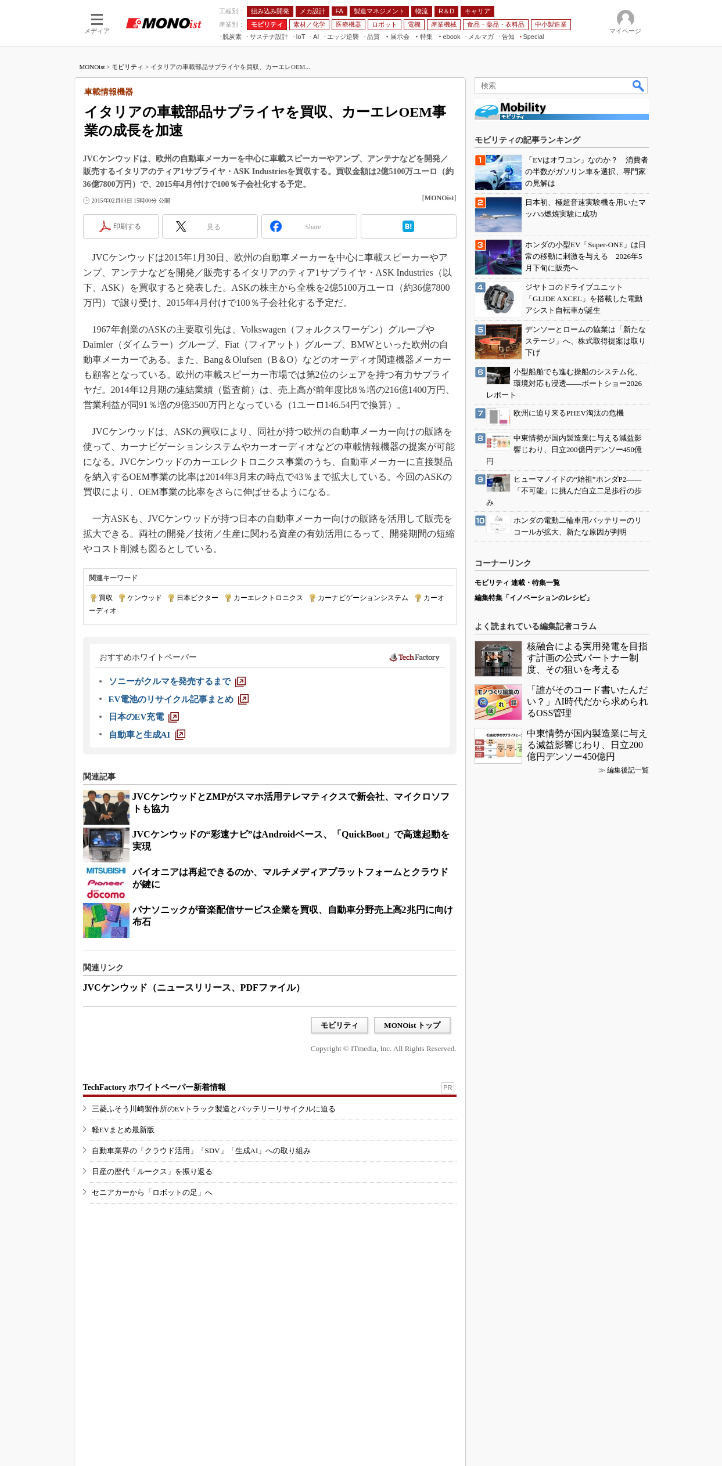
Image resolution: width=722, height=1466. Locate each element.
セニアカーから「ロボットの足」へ (152, 1192)
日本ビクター (197, 598)
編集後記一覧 (628, 770)
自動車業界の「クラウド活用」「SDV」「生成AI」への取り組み (201, 1150)
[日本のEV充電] (144, 716)
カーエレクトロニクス (268, 598)
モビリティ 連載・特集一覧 (517, 583)
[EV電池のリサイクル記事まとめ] (179, 699)
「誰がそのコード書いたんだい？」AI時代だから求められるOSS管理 (587, 701)
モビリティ (127, 66)
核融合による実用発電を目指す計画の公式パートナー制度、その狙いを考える (587, 657)
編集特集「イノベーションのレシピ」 (534, 598)
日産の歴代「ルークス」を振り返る (152, 1171)
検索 (639, 85)
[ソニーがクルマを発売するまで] (177, 681)
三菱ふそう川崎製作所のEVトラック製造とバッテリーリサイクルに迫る (214, 1108)
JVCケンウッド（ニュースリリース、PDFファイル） (194, 987)
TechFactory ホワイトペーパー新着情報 (154, 1087)
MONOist (92, 66)
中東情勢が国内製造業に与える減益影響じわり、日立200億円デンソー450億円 (587, 744)
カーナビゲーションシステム (363, 598)
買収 (106, 598)
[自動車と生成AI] (147, 734)
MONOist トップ (412, 1025)
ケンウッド (144, 598)
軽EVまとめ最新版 (123, 1129)
